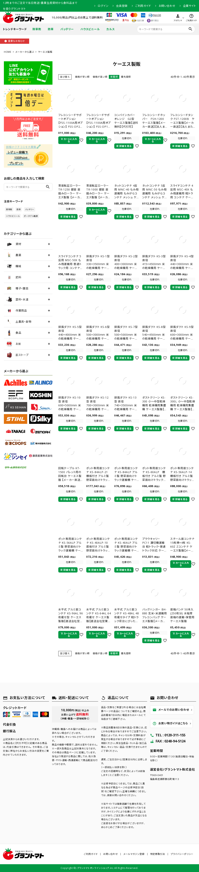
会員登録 (121, 5)
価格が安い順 (82, 76)
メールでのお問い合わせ (171, 710)
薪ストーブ (17, 355)
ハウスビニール (90, 29)
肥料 (13, 277)
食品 (13, 333)
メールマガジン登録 (133, 854)
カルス (110, 29)
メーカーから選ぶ (24, 52)
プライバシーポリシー (182, 854)
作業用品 (16, 310)
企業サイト (189, 5)
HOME (7, 52)
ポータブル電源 (31, 216)
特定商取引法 (157, 854)
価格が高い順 (100, 76)
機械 (13, 266)
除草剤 (36, 29)
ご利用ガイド (143, 5)
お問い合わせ (167, 5)
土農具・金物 (18, 322)
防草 (50, 29)
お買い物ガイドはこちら (170, 723)
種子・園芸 (17, 288)
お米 (13, 344)
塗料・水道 (17, 299)
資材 (13, 244)
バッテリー (67, 29)
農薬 (13, 255)
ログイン (103, 5)
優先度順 (126, 76)
